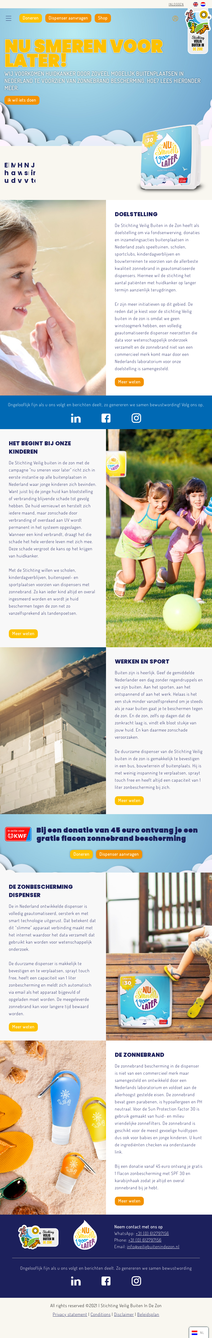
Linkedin (75, 418)
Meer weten (129, 381)
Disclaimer (124, 1314)
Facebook (106, 418)
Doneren (31, 18)
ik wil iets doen (22, 100)
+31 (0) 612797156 (152, 1233)
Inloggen (176, 4)
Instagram (136, 418)
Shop (103, 18)
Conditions (101, 1314)
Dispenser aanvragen (68, 18)
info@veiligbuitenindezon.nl (153, 1246)
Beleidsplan (148, 1314)
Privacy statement (70, 1314)
